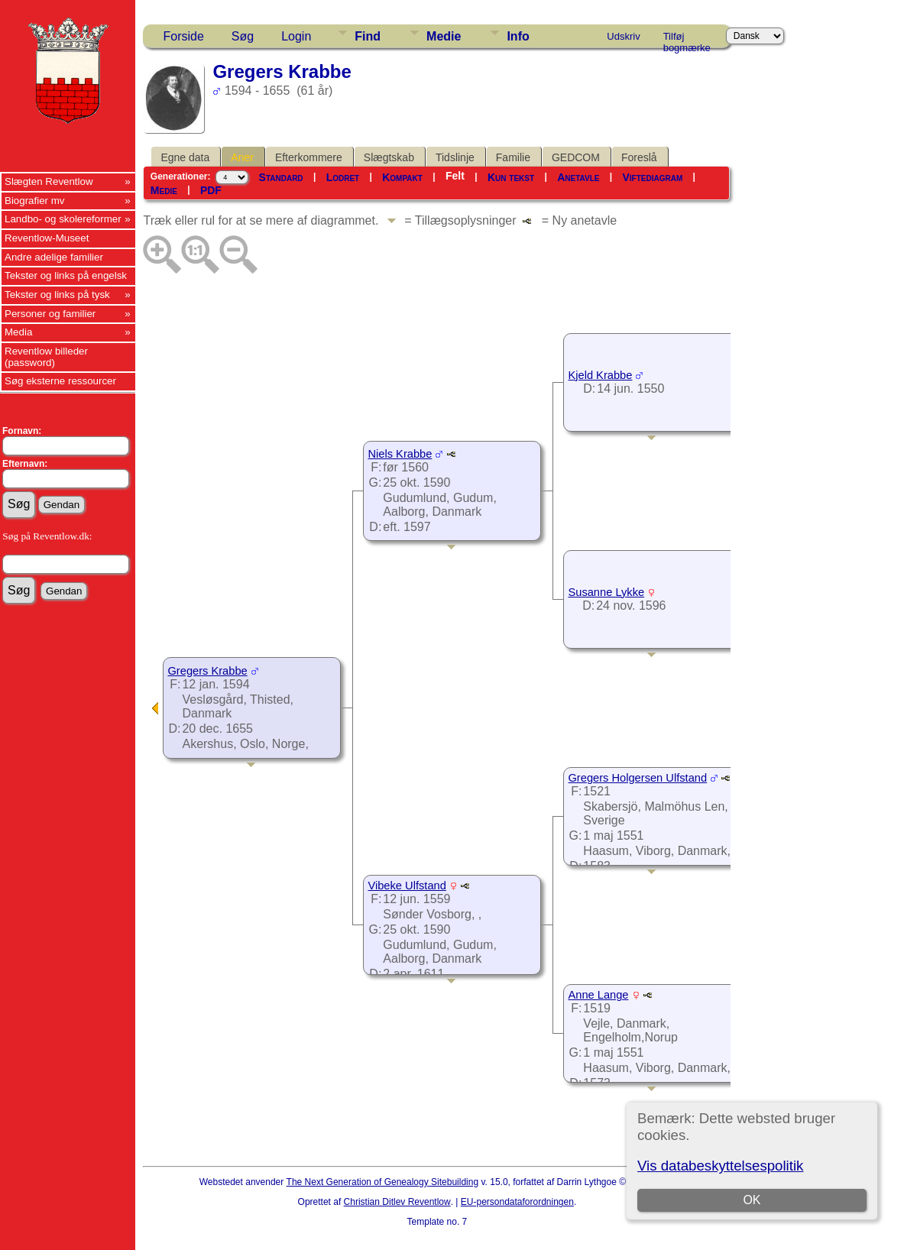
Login (296, 36)
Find (368, 36)
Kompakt (402, 177)
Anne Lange (598, 995)
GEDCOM (576, 157)
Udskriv (623, 36)
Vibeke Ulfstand (407, 885)
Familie (513, 157)
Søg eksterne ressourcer (60, 381)
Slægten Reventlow (49, 181)
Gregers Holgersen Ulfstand (637, 778)
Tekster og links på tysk (57, 294)
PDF (211, 190)
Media (18, 332)
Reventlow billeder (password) (46, 356)
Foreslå (639, 157)
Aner (242, 157)
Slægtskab (389, 157)
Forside (183, 36)
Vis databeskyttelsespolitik (720, 1166)
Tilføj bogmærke (687, 39)
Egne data (184, 157)
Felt (455, 176)
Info (518, 36)
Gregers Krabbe (207, 671)
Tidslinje (455, 157)
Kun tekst (511, 177)
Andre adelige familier (54, 257)
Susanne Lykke (606, 592)
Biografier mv (35, 200)
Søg (243, 36)
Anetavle (578, 177)
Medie (443, 36)
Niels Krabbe (400, 454)
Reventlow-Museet (47, 238)
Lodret (343, 177)
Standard (281, 177)
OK (751, 1199)
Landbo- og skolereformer (63, 219)
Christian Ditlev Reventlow (397, 1202)
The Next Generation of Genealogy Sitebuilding (383, 1182)
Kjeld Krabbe (600, 375)
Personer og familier (50, 313)
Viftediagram (652, 177)
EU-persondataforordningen (517, 1202)
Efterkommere (308, 157)
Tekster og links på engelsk (66, 275)
